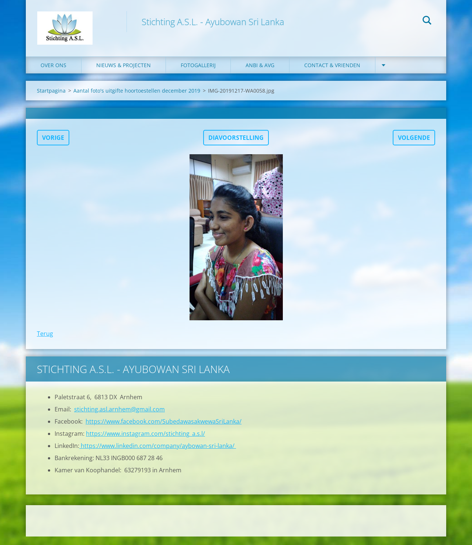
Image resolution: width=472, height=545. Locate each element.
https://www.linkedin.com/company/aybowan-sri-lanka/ (157, 454)
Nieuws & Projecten (123, 73)
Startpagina (51, 99)
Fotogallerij (198, 73)
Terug (45, 342)
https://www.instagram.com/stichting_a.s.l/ (145, 442)
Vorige (53, 146)
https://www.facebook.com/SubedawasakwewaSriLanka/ (164, 430)
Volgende (414, 146)
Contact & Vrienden (332, 73)
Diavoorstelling (236, 146)
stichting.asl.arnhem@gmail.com (119, 418)
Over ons (53, 73)
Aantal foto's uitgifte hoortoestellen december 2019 (136, 99)
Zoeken (427, 21)
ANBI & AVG (260, 73)
